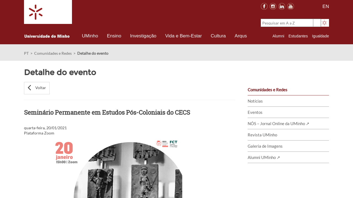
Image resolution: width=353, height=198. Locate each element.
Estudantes (298, 36)
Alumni (278, 36)
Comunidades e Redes (53, 53)
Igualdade (320, 36)
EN (325, 6)
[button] (37, 88)
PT (26, 53)
